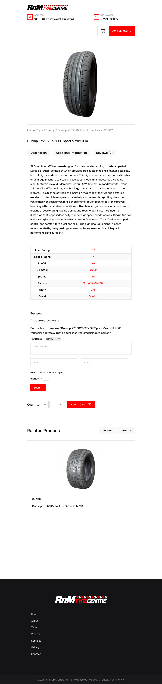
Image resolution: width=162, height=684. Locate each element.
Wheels (35, 633)
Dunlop (50, 130)
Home (31, 130)
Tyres (34, 627)
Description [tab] (39, 153)
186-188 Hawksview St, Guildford (54, 19)
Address (39, 15)
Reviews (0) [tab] (104, 153)
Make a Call (107, 15)
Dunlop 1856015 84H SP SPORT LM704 (58, 505)
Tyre (40, 130)
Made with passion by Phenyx (106, 679)
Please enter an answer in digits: (46, 371)
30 (92, 276)
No (93, 263)
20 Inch (93, 269)
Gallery (35, 647)
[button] (30, 31)
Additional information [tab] (71, 153)
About (34, 620)
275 (93, 289)
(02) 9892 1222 (109, 19)
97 (92, 250)
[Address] (30, 17)
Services (36, 640)
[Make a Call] (96, 17)
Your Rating (36, 337)
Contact (36, 653)
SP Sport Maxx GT (92, 282)
